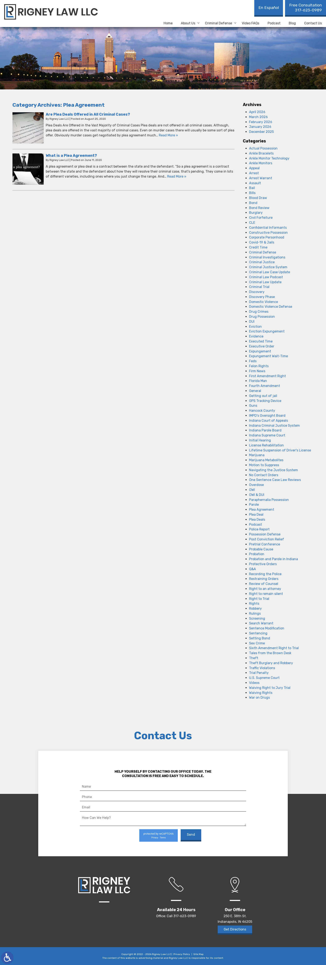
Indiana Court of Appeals (268, 421)
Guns (253, 406)
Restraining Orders (263, 579)
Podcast (274, 23)
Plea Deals (257, 519)
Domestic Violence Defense (270, 307)
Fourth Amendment (264, 386)
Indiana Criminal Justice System (274, 426)
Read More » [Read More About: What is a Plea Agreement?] (176, 176)
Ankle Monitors (260, 163)
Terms (163, 837)
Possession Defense (264, 534)
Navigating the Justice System (273, 470)
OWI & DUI (256, 495)
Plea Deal (256, 514)
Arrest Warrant (260, 178)
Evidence (256, 336)
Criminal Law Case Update (269, 272)
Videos (254, 683)
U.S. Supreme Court (264, 678)
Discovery (256, 292)
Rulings (255, 613)
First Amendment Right (267, 376)
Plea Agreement (261, 510)
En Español (268, 7)
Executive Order (261, 346)
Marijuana (256, 455)
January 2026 (260, 127)
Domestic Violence (263, 302)
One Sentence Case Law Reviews (275, 480)
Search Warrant (261, 623)
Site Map (198, 954)
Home (168, 23)
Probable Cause (261, 549)
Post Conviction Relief (266, 539)
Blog (292, 23)
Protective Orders (263, 564)
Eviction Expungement (267, 331)
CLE (252, 223)
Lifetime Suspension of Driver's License (280, 450)
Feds (253, 361)
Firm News (257, 371)
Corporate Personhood (266, 237)
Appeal (254, 168)
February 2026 (260, 122)
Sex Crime (257, 643)
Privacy (154, 837)
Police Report (259, 529)
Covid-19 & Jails (261, 242)
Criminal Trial (259, 287)
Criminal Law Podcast (266, 277)
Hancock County (262, 411)
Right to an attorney (265, 589)
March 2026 (258, 117)
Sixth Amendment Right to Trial (274, 648)
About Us (188, 23)
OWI (252, 490)
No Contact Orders (263, 475)
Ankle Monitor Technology (269, 158)
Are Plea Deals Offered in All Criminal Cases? (88, 114)
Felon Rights (259, 366)
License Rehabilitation (266, 445)
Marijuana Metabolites (266, 460)
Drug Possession (262, 317)
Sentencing (258, 633)
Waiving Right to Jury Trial (269, 688)
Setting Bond (259, 638)
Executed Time (261, 341)
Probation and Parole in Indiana (273, 559)
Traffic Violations (262, 668)
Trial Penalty (259, 673)
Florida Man (258, 381)
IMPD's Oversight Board (267, 416)
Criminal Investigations (267, 257)
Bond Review (259, 208)
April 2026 (257, 112)
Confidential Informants (268, 228)
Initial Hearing (260, 440)
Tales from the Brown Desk (270, 653)
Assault (255, 183)
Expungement (260, 351)
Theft (253, 658)
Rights (254, 603)
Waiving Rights (260, 693)
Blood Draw (258, 198)
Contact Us (313, 23)
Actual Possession (263, 148)
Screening (257, 618)
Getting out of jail (263, 396)
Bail (252, 188)
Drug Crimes (258, 312)
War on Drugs (259, 697)
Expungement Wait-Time (268, 356)
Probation (256, 554)
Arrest (254, 173)
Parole (254, 505)
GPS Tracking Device (265, 401)
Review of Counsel (263, 584)
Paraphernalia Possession (269, 500)
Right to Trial (259, 599)
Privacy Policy (181, 954)
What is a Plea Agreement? (71, 155)
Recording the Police (265, 574)
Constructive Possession (268, 233)
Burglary (256, 213)
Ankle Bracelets (261, 153)
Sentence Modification (266, 628)
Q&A (252, 569)
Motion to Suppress (264, 465)
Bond (253, 203)
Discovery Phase (262, 297)
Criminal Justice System (268, 267)
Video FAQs (250, 23)
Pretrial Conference (264, 544)
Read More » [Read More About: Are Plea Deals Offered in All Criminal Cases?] (168, 135)
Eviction (255, 327)
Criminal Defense (218, 23)
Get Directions (235, 929)
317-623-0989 (305, 7)
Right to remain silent (266, 594)
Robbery (255, 608)
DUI (251, 322)
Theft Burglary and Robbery (271, 663)
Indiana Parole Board (265, 430)
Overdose (256, 485)
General (255, 391)
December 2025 (261, 132)
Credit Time (258, 247)
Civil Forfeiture (261, 218)
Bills (252, 193)
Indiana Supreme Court (267, 435)
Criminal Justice (262, 262)
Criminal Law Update (265, 282)
